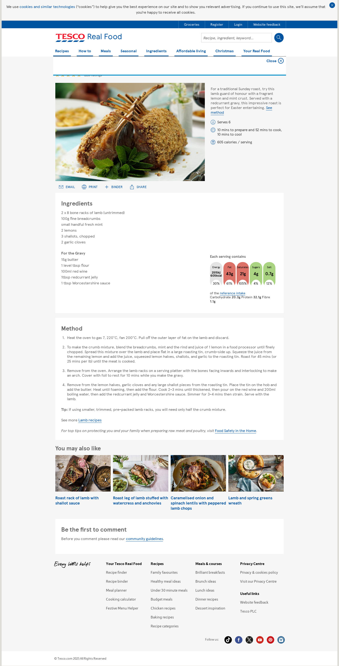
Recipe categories (165, 626)
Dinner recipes (206, 599)
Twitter (249, 640)
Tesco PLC (248, 611)
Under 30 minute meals (169, 590)
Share (138, 186)
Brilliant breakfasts (210, 572)
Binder (114, 186)
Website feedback (254, 602)
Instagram (281, 640)
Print (89, 186)
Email (67, 186)
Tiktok (228, 640)
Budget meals (162, 599)
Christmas (224, 51)
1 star (57, 75)
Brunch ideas (205, 581)
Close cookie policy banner (332, 5)
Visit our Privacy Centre (258, 581)
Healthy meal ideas (166, 581)
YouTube (260, 640)
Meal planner (116, 590)
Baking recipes (162, 617)
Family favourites (164, 572)
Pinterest (270, 640)
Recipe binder (117, 581)
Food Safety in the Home (235, 430)
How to (85, 51)
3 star (68, 75)
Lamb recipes (90, 420)
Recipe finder (116, 572)
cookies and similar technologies (47, 6)
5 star (79, 75)
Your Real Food (256, 51)
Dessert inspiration (210, 608)
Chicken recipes (163, 608)
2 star (62, 75)
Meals (106, 51)
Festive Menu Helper (122, 608)
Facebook (238, 640)
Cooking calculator (121, 599)
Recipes (62, 51)
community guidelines (144, 538)
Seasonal (129, 51)
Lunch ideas (204, 590)
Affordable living (191, 51)
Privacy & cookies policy (259, 572)
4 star (73, 75)
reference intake (232, 293)
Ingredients (156, 51)
